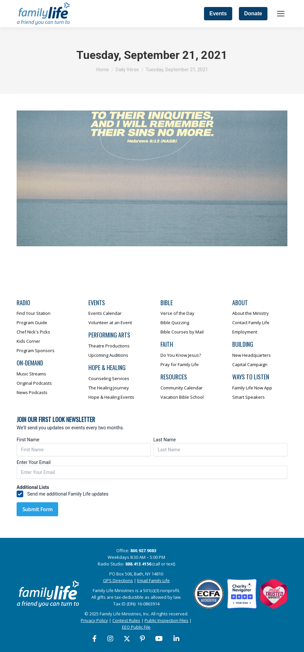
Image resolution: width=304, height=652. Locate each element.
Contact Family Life (250, 323)
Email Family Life (153, 580)
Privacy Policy (94, 620)
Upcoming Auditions (108, 355)
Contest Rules (126, 620)
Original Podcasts (34, 383)
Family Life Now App (252, 388)
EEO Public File (136, 627)
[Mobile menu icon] (280, 13)
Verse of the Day (177, 313)
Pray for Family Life (179, 364)
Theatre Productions (109, 346)
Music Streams (31, 374)
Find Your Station (34, 313)
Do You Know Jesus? (180, 355)
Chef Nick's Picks (33, 332)
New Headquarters (251, 355)
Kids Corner (28, 341)
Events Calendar (105, 313)
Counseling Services (108, 378)
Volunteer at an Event (110, 323)
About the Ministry (250, 313)
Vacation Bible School (182, 397)
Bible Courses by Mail (182, 332)
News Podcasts (32, 392)
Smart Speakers (248, 397)
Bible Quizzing (174, 323)
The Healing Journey (108, 388)
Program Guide (32, 323)
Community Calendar (181, 388)
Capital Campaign (249, 364)
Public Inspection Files (166, 620)
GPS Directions (118, 580)
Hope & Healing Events (111, 397)
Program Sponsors (35, 350)
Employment (244, 332)
